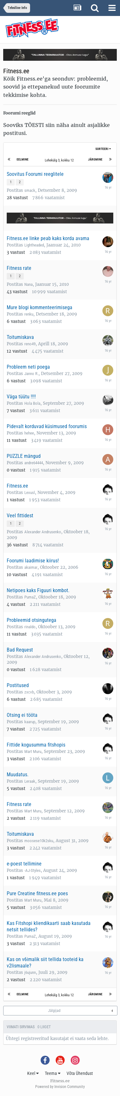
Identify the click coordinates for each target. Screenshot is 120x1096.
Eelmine (22, 159)
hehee (29, 433)
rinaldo (30, 626)
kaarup (29, 721)
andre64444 (33, 462)
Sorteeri (103, 149)
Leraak (29, 781)
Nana (28, 284)
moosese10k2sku (38, 840)
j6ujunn (30, 972)
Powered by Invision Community (60, 1086)
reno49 (30, 343)
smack (29, 190)
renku (28, 314)
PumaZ (30, 597)
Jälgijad (54, 1010)
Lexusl (29, 492)
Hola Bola (32, 403)
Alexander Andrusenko (42, 531)
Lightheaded (34, 245)
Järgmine (95, 159)
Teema (52, 1073)
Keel (33, 1073)
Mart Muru (32, 751)
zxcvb (29, 692)
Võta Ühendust (80, 1073)
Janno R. (31, 373)
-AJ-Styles (32, 870)
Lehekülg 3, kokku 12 (60, 160)
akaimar (30, 567)
